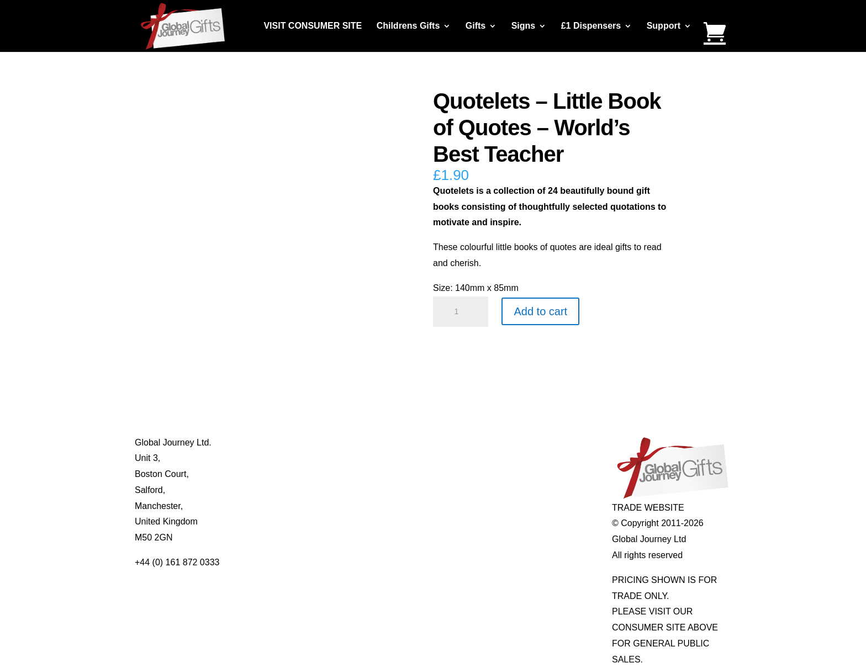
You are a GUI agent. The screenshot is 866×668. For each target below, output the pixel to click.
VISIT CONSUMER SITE (312, 26)
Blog (263, 458)
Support (663, 26)
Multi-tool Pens (402, 458)
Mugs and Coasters (411, 442)
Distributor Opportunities (302, 537)
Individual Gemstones (535, 442)
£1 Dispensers (591, 26)
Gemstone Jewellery (533, 458)
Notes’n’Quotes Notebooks (425, 474)
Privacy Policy (281, 506)
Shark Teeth (516, 490)
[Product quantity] (460, 311)
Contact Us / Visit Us (294, 474)
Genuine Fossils (524, 506)
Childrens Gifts (408, 26)
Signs (523, 26)
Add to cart (540, 311)
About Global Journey (296, 442)
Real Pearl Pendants (414, 506)
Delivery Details (284, 521)
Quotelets (392, 490)
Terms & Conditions (292, 490)
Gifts (475, 26)
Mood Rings (516, 474)
